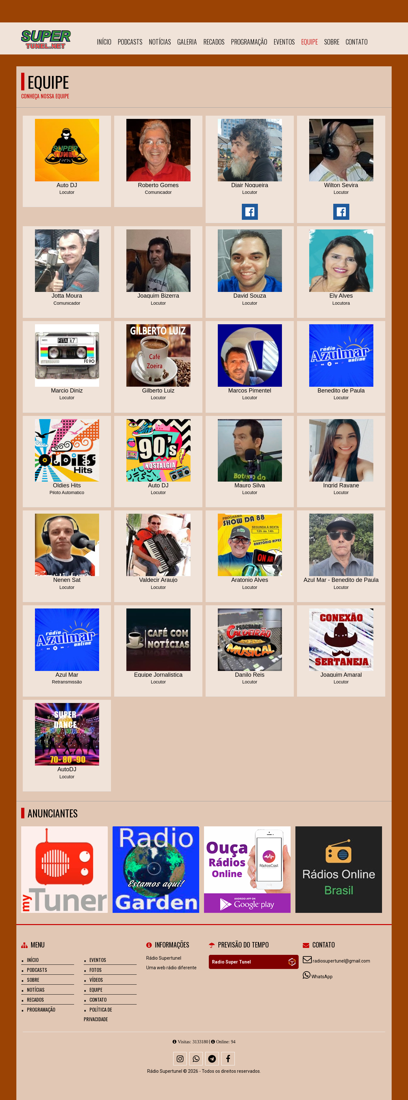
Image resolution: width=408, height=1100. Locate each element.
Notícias (160, 41)
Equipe (309, 41)
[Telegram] (212, 1058)
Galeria (187, 41)
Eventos (284, 41)
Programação (249, 41)
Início (104, 41)
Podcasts (130, 41)
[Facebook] (228, 1058)
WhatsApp (322, 976)
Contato (357, 41)
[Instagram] (180, 1058)
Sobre (331, 41)
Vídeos (96, 979)
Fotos (95, 969)
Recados (214, 41)
